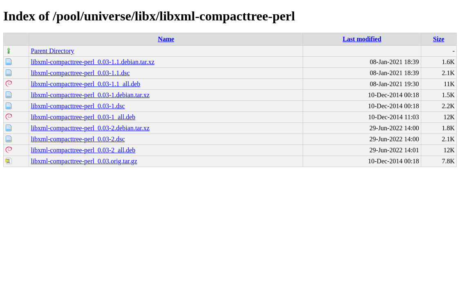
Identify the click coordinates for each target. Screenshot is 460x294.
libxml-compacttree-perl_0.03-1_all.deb (83, 117)
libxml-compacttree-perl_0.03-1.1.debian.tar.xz (92, 61)
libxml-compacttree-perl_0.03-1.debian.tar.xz (90, 94)
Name (166, 39)
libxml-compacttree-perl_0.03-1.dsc (78, 105)
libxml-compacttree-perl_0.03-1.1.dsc (80, 72)
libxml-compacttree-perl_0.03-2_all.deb (83, 150)
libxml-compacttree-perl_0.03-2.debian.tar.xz (90, 128)
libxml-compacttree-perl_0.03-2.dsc (78, 139)
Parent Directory (52, 50)
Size (438, 39)
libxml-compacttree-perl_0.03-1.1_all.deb (85, 83)
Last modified (362, 39)
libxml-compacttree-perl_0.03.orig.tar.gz (84, 161)
